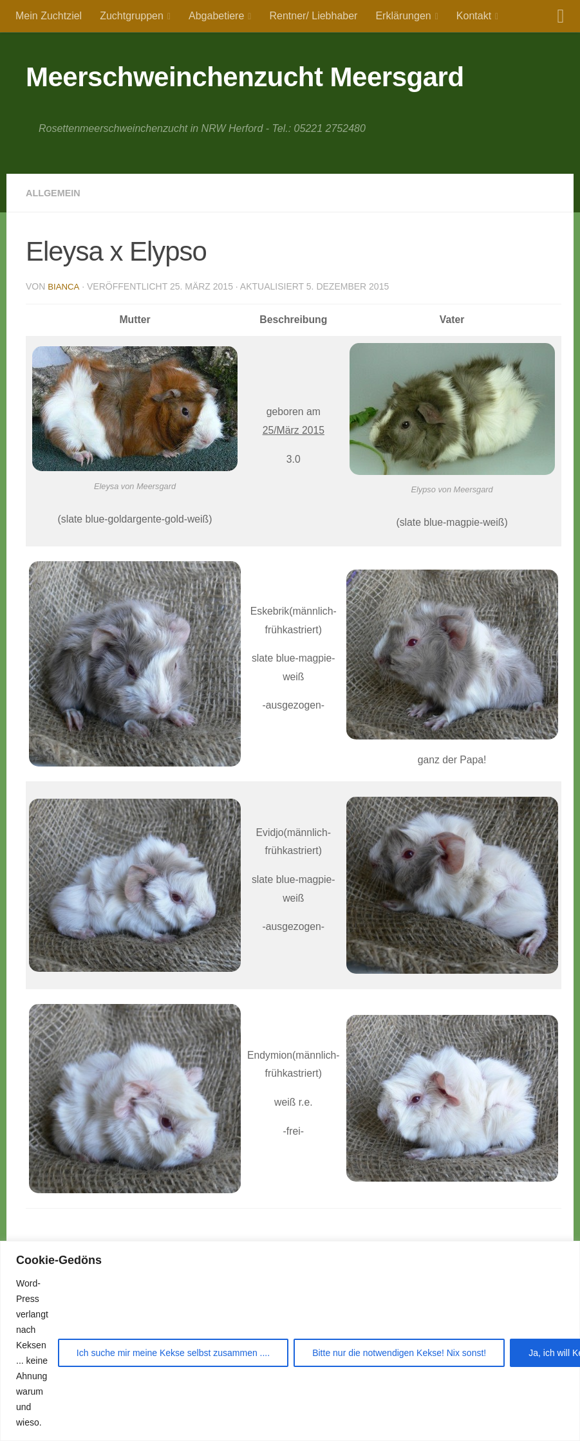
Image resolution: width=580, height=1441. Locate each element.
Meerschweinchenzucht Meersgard (245, 77)
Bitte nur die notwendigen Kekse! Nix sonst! (399, 1353)
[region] (290, 1341)
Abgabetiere (216, 15)
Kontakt (473, 15)
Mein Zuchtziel (48, 15)
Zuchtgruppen (132, 15)
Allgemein (56, 192)
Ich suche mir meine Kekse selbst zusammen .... (173, 1353)
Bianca (64, 286)
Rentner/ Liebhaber (313, 15)
